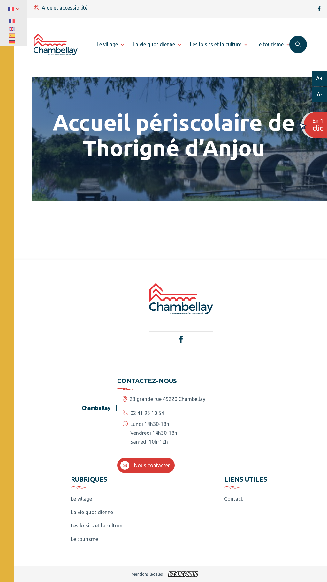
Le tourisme (84, 539)
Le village (81, 499)
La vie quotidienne (92, 512)
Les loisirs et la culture (96, 525)
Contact (233, 499)
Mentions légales (147, 574)
